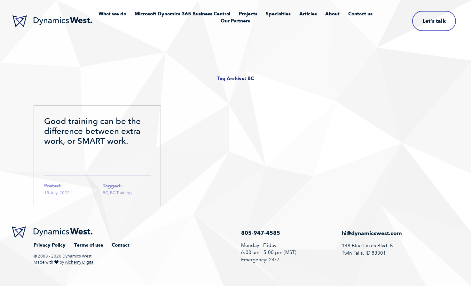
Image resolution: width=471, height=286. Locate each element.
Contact (121, 245)
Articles (308, 14)
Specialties (278, 14)
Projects (248, 14)
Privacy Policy (50, 245)
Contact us (360, 14)
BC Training (121, 192)
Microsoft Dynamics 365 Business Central (182, 14)
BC (105, 192)
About (332, 14)
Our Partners (235, 21)
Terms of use (88, 245)
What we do (112, 14)
